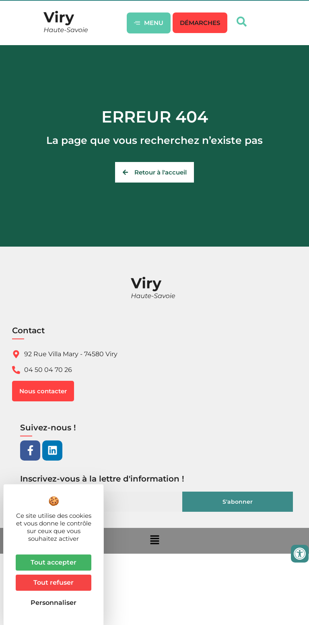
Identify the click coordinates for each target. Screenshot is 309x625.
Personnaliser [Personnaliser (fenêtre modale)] (53, 602)
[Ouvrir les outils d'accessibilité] (300, 554)
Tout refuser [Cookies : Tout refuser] (53, 582)
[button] (200, 22)
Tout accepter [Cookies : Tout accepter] (53, 562)
